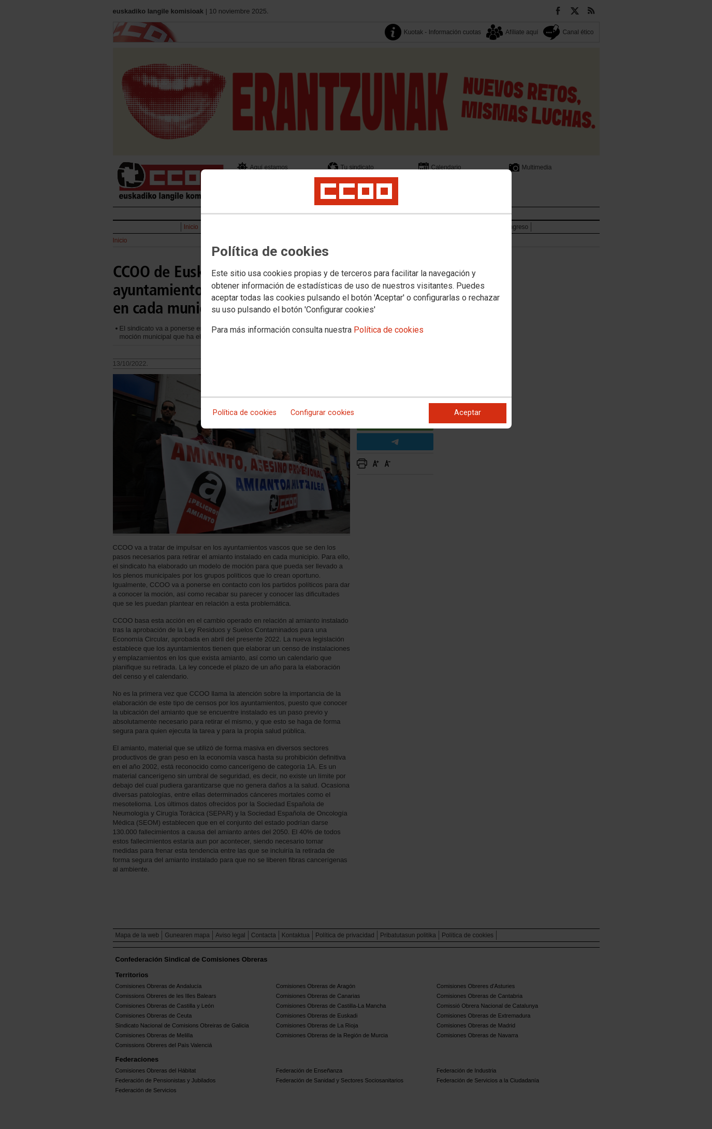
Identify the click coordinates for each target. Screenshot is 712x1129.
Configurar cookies (322, 412)
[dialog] (356, 298)
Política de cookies (389, 330)
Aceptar (467, 412)
